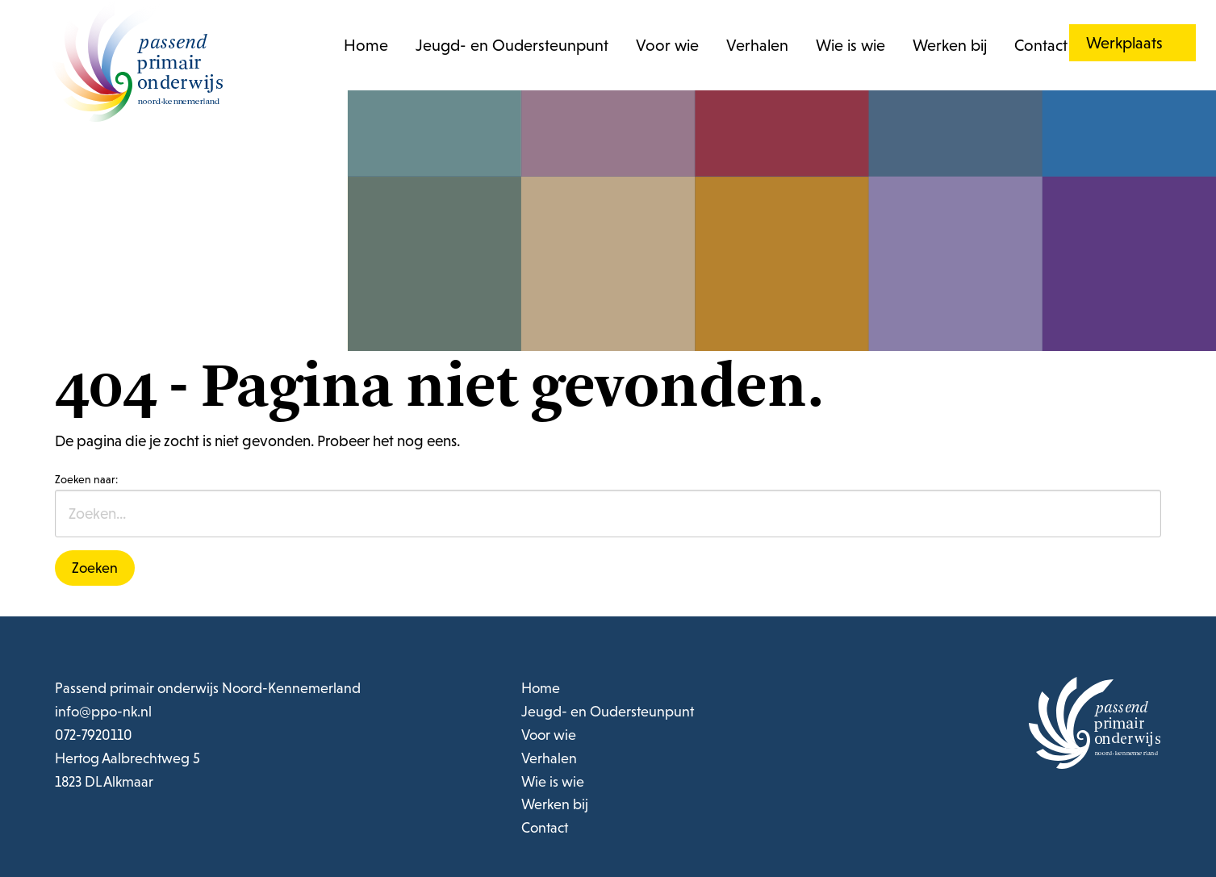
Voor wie (667, 45)
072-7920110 (93, 734)
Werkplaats (1124, 43)
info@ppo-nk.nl (103, 711)
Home (366, 45)
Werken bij (950, 45)
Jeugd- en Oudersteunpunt (512, 45)
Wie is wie (850, 45)
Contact (1041, 45)
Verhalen (757, 45)
